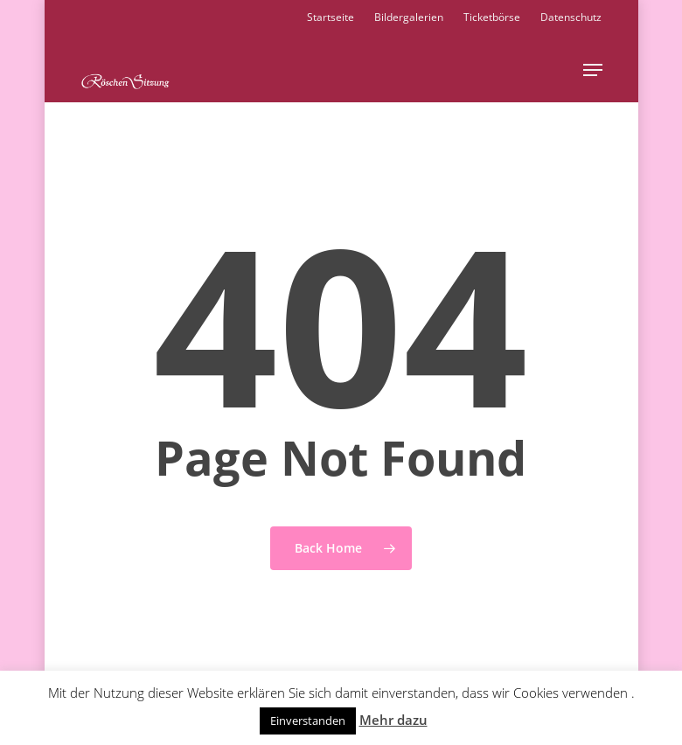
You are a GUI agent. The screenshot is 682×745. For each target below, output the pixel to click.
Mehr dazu (393, 719)
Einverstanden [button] (307, 720)
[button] (592, 70)
